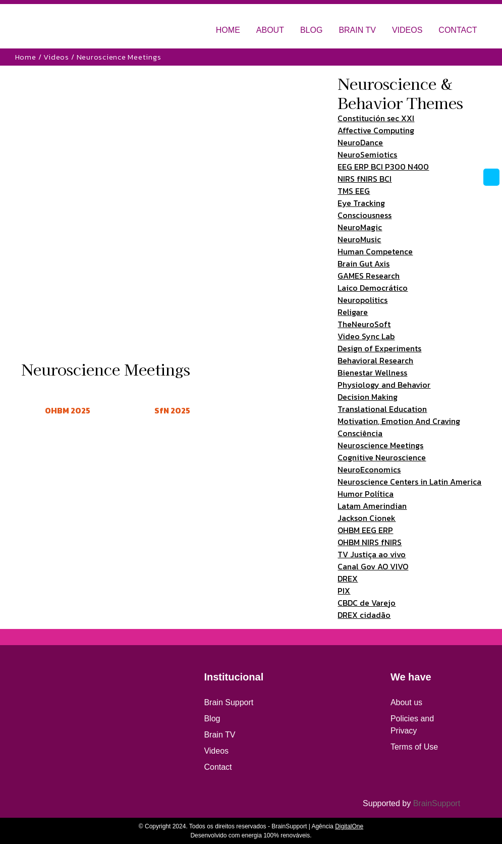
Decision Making (368, 397)
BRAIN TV (357, 30)
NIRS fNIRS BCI (365, 179)
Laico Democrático (373, 288)
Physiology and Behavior (384, 385)
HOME (228, 30)
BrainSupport (436, 803)
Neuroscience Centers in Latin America (409, 482)
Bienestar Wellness (372, 372)
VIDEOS (407, 30)
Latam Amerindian (372, 506)
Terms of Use (414, 747)
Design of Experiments (379, 348)
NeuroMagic (360, 227)
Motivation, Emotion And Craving (399, 421)
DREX (348, 578)
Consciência (360, 433)
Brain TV (219, 734)
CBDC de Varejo (367, 603)
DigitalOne (349, 826)
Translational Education (382, 409)
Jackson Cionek (367, 518)
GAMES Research (369, 276)
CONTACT (457, 30)
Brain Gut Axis (363, 263)
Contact (218, 767)
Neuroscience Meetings (380, 445)
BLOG (311, 30)
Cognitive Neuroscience (382, 457)
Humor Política (366, 494)
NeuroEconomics (369, 469)
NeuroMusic (359, 239)
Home (25, 57)
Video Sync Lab (366, 336)
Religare (353, 312)
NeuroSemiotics (367, 154)
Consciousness (365, 215)
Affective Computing (376, 130)
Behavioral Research (375, 360)
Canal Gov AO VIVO (373, 566)
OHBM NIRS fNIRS (370, 542)
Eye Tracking (361, 203)
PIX (344, 591)
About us (406, 702)
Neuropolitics (362, 300)
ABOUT (270, 30)
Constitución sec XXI (376, 118)
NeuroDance (360, 142)
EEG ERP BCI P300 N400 (383, 167)
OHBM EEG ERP (365, 530)
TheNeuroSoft (364, 324)
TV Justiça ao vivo (372, 554)
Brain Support (228, 702)
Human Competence (375, 251)
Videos (56, 57)
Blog (212, 718)
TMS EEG (354, 191)
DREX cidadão (364, 615)
